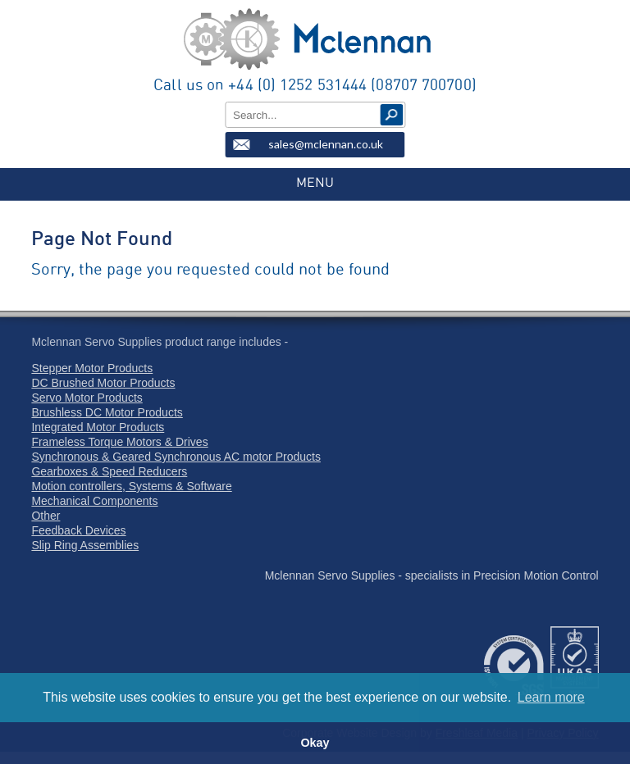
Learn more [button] (551, 697)
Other (45, 515)
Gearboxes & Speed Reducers (109, 471)
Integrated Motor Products (97, 427)
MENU (315, 182)
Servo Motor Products (86, 397)
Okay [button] (314, 742)
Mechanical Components (94, 500)
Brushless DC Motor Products (106, 412)
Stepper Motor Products (92, 368)
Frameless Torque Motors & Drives (119, 441)
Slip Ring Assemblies (85, 545)
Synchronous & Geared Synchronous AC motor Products (176, 456)
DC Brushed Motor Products (103, 382)
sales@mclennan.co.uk (325, 144)
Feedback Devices (78, 530)
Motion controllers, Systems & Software (131, 486)
